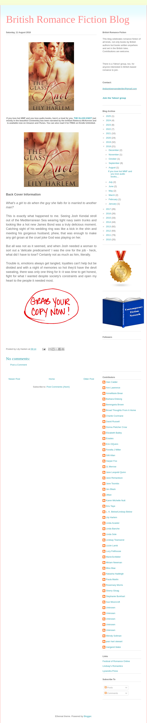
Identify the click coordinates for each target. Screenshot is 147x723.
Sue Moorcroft (113, 602)
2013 (109, 226)
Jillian (109, 495)
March (112, 195)
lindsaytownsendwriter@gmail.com (120, 88)
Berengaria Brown (115, 404)
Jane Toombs (112, 483)
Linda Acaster (112, 523)
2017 (109, 209)
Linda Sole (111, 534)
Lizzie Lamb (112, 545)
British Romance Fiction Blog (67, 19)
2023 (109, 125)
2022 (109, 129)
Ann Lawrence (113, 387)
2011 (109, 235)
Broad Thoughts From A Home (121, 410)
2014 (109, 222)
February (113, 199)
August (112, 167)
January (113, 203)
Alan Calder (112, 382)
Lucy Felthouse (113, 551)
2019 (109, 142)
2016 (109, 213)
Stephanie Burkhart (115, 596)
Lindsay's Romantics (113, 666)
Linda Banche (113, 528)
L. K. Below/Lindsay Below (119, 511)
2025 (109, 116)
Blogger (87, 716)
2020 (109, 138)
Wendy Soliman (114, 635)
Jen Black (111, 489)
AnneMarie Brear (114, 393)
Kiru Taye (110, 506)
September (114, 163)
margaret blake (113, 647)
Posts (109, 687)
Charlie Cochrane (114, 416)
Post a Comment (18, 364)
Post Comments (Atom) (58, 387)
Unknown (110, 607)
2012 (109, 230)
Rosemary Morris (114, 585)
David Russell (112, 421)
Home (52, 379)
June (111, 186)
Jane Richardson (114, 478)
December (114, 150)
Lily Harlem (111, 517)
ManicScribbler (113, 557)
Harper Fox (111, 461)
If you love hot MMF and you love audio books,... (120, 174)
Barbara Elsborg (114, 399)
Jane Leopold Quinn (116, 472)
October (113, 159)
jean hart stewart (114, 641)
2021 (109, 133)
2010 (109, 239)
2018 (109, 146)
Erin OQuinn (112, 444)
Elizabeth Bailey (114, 432)
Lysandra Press (110, 671)
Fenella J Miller (113, 449)
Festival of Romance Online (116, 661)
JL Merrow (111, 466)
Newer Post (14, 379)
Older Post (89, 379)
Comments (111, 693)
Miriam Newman (114, 562)
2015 (109, 218)
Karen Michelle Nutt (115, 500)
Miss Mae (111, 568)
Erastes (109, 438)
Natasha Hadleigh (115, 573)
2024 (109, 120)
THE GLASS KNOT (83, 118)
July (111, 182)
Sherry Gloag (112, 590)
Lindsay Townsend (115, 540)
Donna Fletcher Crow (116, 427)
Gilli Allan (110, 455)
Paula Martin (112, 579)
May (111, 191)
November (114, 154)
